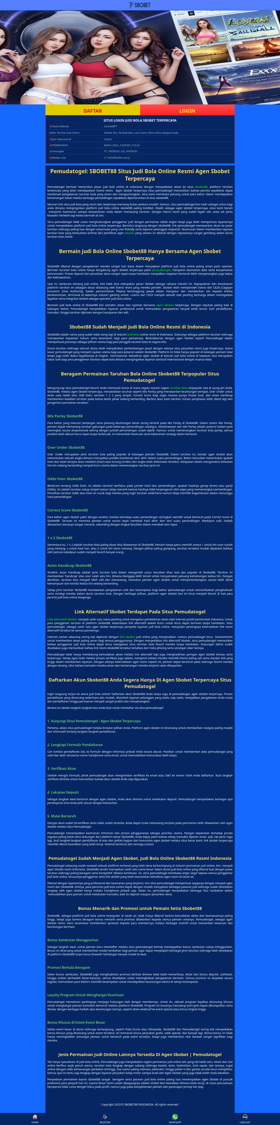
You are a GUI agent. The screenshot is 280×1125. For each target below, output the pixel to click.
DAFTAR (92, 110)
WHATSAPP (175, 1119)
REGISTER (105, 1119)
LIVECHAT (245, 1119)
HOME (34, 1119)
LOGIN (187, 110)
